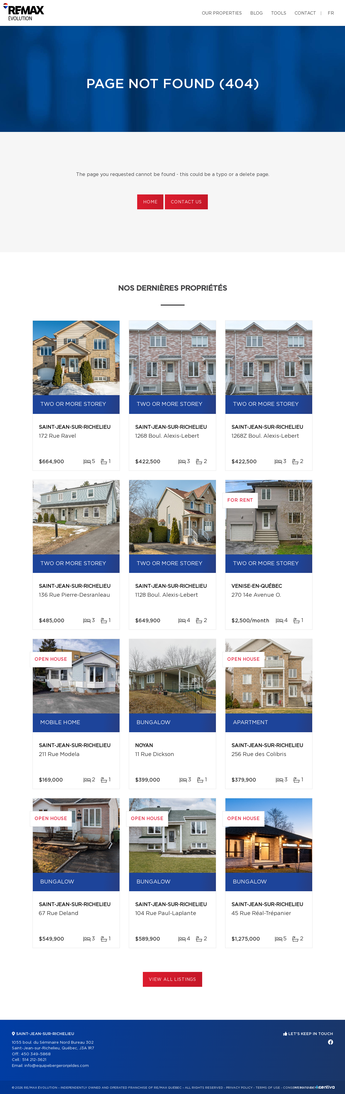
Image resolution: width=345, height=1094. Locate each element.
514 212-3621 (34, 1060)
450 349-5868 (36, 1054)
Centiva (325, 1087)
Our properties (222, 13)
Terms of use (268, 1087)
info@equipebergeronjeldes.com (56, 1066)
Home (150, 202)
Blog (256, 13)
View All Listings (172, 980)
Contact (305, 13)
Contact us (186, 202)
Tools (278, 13)
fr (331, 13)
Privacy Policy (239, 1087)
